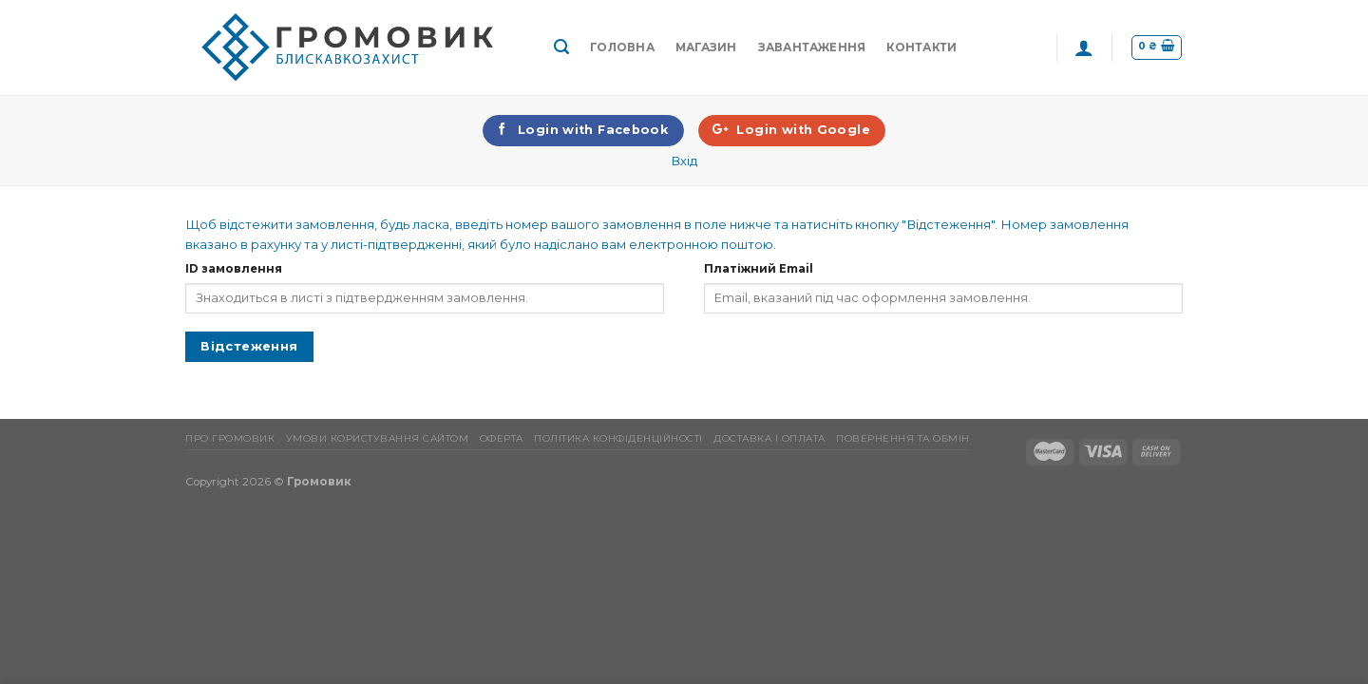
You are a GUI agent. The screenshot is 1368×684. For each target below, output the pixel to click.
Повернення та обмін (903, 438)
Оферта (501, 438)
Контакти (921, 47)
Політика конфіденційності (618, 438)
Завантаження (812, 47)
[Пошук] (561, 47)
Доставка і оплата (769, 438)
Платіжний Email (758, 269)
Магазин (706, 47)
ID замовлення (233, 269)
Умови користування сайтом (377, 438)
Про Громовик (230, 438)
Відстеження (248, 346)
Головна (622, 47)
